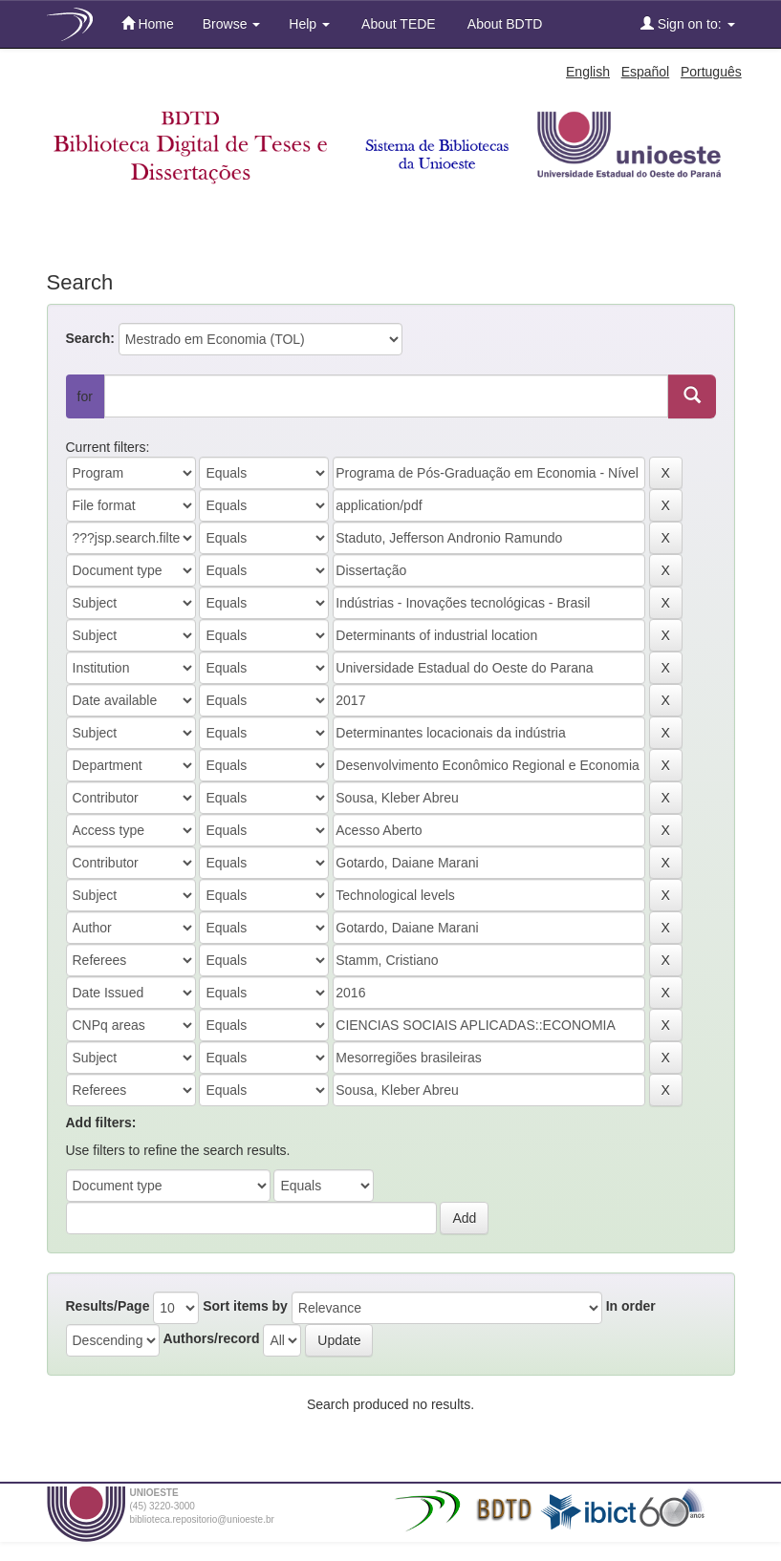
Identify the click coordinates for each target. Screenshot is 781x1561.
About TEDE (397, 24)
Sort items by (245, 1306)
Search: (90, 338)
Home (147, 23)
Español (645, 71)
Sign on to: (687, 23)
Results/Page (108, 1306)
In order (631, 1306)
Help (309, 24)
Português (711, 71)
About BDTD (504, 24)
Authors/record (211, 1338)
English (588, 71)
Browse (232, 24)
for (85, 396)
